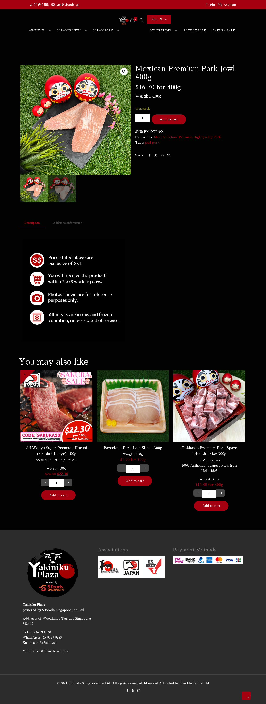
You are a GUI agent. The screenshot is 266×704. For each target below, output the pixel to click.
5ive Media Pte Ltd (194, 683)
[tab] (32, 223)
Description (32, 223)
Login (210, 4)
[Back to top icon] (246, 695)
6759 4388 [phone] (41, 4)
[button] (124, 71)
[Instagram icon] (138, 690)
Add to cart (169, 119)
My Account (227, 4)
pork (155, 142)
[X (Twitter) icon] (133, 690)
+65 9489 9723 (51, 637)
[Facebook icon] (127, 690)
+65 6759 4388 (40, 632)
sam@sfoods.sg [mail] (67, 4)
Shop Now (159, 19)
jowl (148, 142)
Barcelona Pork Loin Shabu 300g (132, 448)
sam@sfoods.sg (45, 642)
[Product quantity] (142, 118)
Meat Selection (165, 137)
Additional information (67, 223)
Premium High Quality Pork (200, 137)
